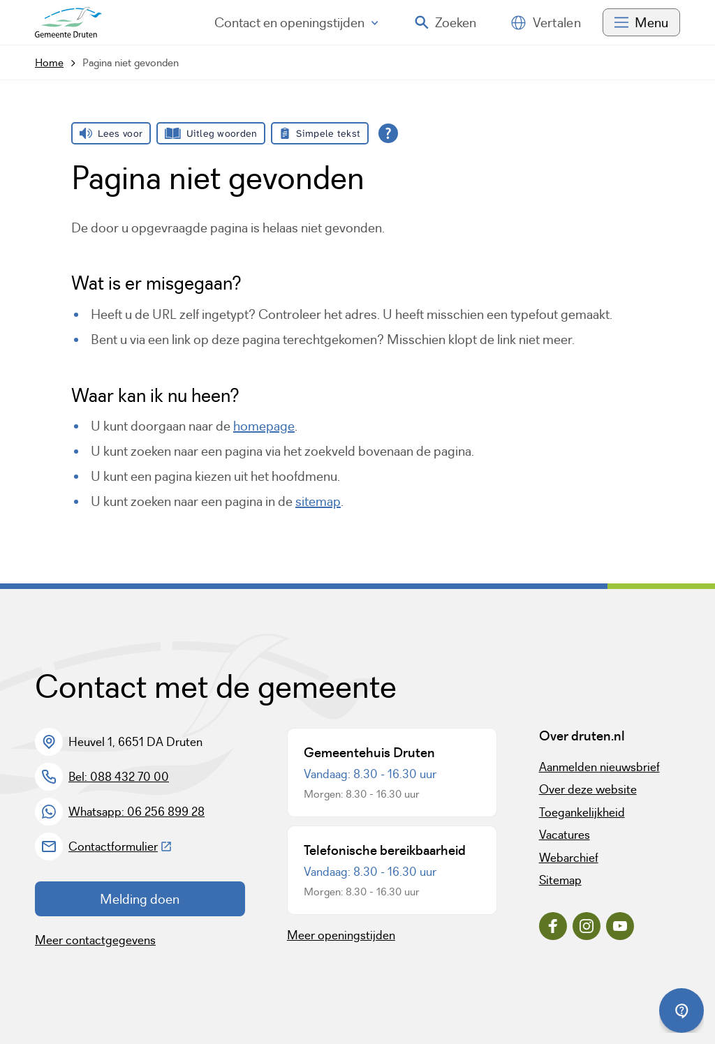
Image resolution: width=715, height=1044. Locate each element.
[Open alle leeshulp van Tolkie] (388, 133)
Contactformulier (120, 846)
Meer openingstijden (341, 935)
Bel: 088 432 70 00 (118, 776)
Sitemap (560, 880)
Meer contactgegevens (95, 940)
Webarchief (568, 857)
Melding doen (139, 898)
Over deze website (588, 789)
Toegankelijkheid (582, 812)
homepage (264, 425)
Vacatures (564, 834)
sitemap (318, 501)
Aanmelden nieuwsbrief (599, 767)
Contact (296, 22)
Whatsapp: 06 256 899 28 (136, 811)
